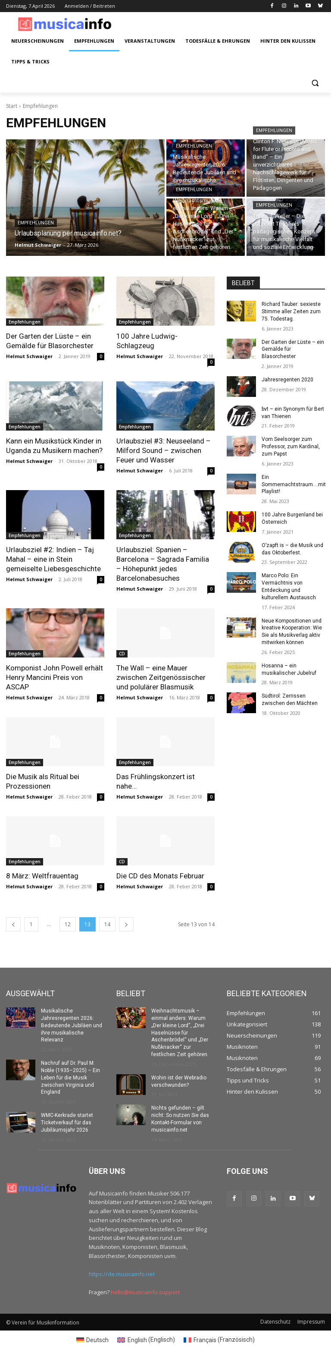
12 (68, 924)
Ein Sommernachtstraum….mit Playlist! (294, 484)
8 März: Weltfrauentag (42, 875)
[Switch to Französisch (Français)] (219, 1339)
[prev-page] (13, 924)
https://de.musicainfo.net (122, 1274)
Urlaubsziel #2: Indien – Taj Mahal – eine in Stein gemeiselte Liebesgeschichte (53, 559)
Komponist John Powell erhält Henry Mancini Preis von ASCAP (54, 677)
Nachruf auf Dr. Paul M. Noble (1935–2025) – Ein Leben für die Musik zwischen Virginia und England (70, 1077)
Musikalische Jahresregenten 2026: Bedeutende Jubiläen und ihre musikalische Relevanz (71, 1025)
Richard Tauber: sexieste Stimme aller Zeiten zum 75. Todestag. (291, 311)
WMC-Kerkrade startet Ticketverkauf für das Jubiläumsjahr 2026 (67, 1122)
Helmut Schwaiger (29, 356)
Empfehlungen (36, 222)
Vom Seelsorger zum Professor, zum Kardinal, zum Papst (291, 446)
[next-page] (126, 924)
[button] (315, 82)
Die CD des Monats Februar (160, 875)
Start (11, 106)
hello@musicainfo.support (145, 1292)
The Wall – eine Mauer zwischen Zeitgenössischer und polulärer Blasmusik (161, 677)
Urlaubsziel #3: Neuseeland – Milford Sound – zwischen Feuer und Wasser (163, 450)
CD (122, 654)
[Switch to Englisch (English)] (146, 1339)
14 (107, 924)
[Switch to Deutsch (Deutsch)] (92, 1339)
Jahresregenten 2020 (287, 380)
